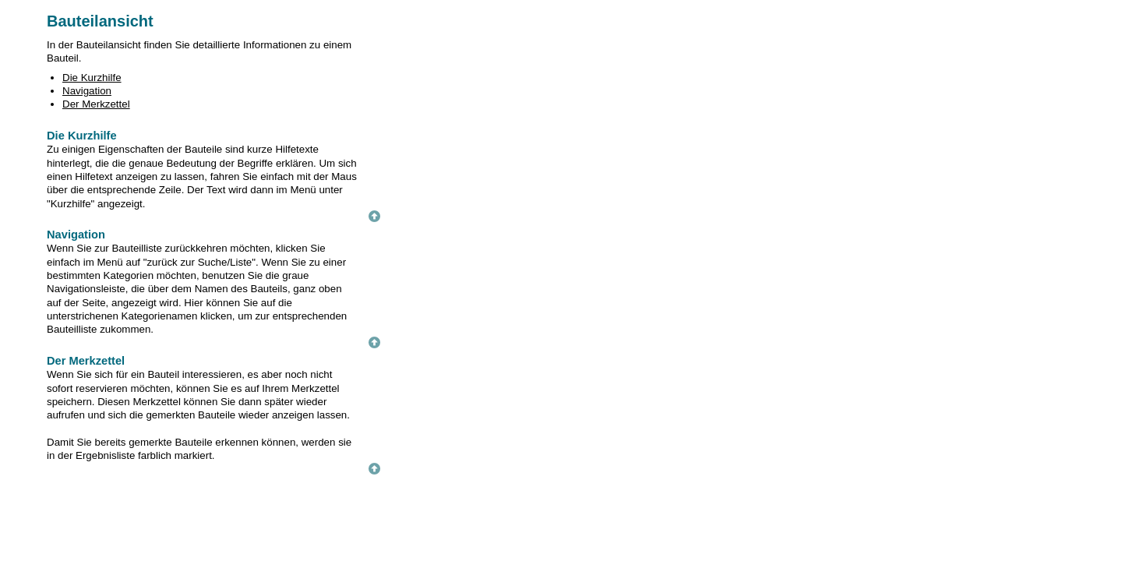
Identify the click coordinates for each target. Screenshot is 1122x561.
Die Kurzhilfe (92, 77)
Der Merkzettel (96, 104)
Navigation (86, 91)
